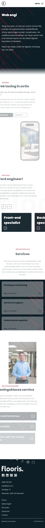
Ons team (5, 507)
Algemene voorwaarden (9, 521)
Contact (5, 515)
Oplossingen (6, 504)
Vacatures (6, 511)
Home (4, 500)
